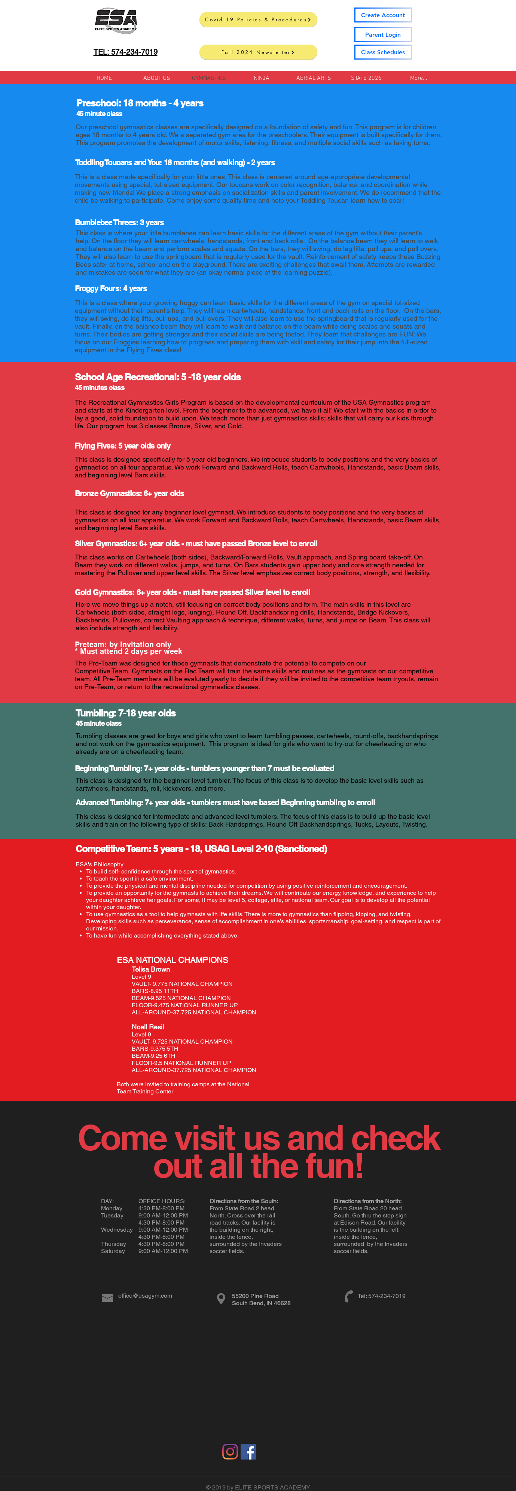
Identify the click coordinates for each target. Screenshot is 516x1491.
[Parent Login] (383, 34)
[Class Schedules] (383, 52)
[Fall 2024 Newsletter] (258, 52)
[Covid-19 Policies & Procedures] (258, 19)
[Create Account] (383, 14)
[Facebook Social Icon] (248, 1452)
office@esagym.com (145, 1295)
